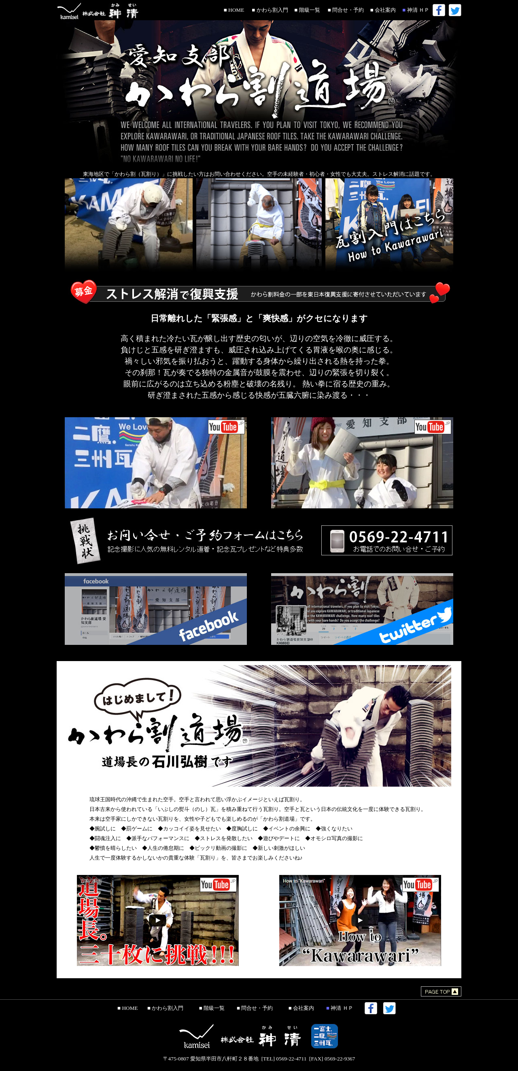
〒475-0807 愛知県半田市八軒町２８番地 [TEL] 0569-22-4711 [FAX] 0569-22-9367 (259, 1056)
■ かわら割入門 (268, 10)
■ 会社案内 (381, 10)
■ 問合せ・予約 (344, 10)
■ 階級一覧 (306, 10)
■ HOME (234, 10)
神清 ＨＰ (414, 10)
